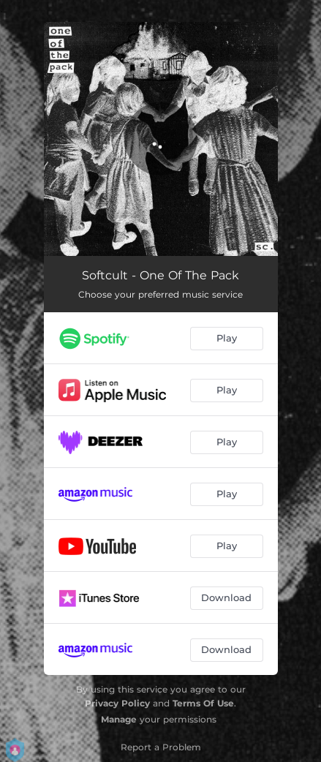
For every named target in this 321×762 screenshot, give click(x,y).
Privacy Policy (117, 703)
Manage (119, 719)
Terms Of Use (203, 703)
